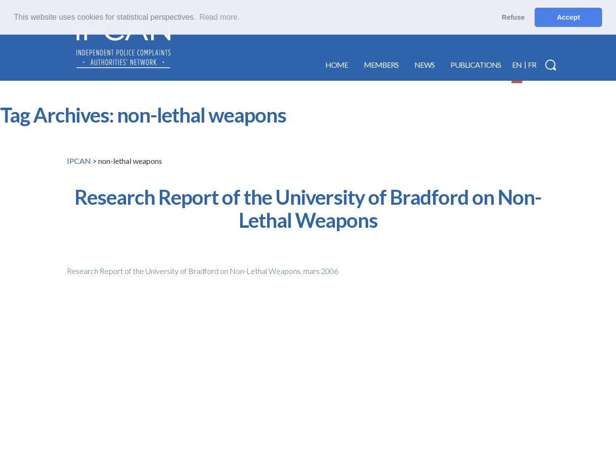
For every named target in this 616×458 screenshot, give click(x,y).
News (424, 64)
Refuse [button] (513, 17)
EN (517, 64)
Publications (475, 64)
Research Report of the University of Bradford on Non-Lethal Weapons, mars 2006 (202, 270)
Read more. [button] (219, 17)
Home (336, 64)
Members (381, 64)
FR (532, 64)
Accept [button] (568, 17)
